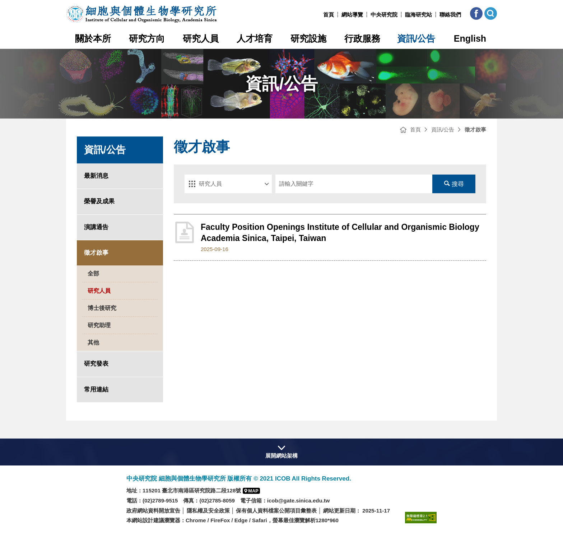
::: (320, 14)
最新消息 (96, 175)
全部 (93, 273)
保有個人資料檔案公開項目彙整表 (276, 510)
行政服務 (362, 38)
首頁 (328, 14)
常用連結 (96, 389)
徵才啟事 (96, 252)
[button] (476, 13)
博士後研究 (102, 308)
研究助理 (99, 325)
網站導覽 (352, 14)
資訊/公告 (416, 38)
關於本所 (93, 38)
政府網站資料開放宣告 (153, 510)
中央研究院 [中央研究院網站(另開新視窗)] (384, 14)
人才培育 (255, 38)
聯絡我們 (450, 14)
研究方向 (147, 38)
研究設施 (308, 38)
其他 (93, 342)
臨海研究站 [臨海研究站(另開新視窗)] (418, 14)
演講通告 (96, 227)
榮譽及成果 (99, 201)
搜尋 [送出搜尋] (454, 184)
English (470, 38)
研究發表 (96, 363)
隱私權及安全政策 (208, 510)
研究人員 (201, 38)
